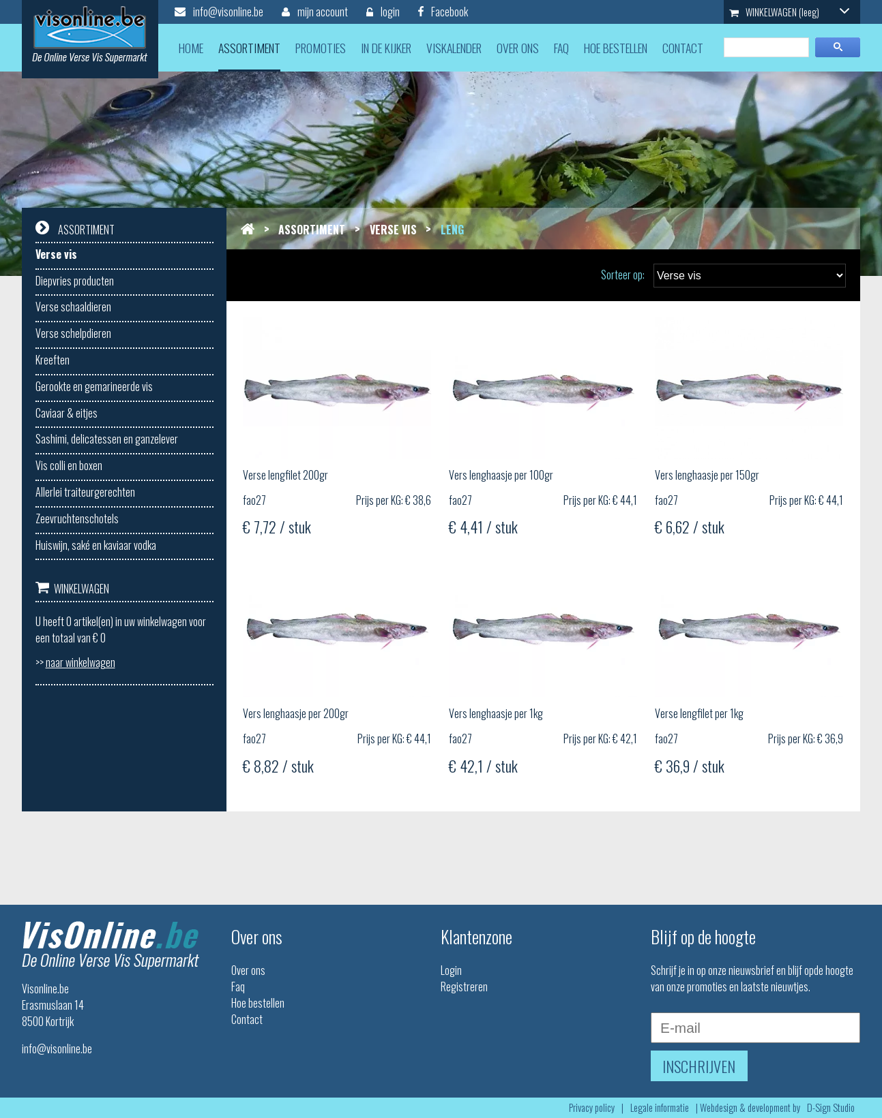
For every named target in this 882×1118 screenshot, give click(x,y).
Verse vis (56, 254)
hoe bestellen (615, 48)
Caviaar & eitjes (66, 413)
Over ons (248, 970)
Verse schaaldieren (73, 306)
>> (75, 662)
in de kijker (386, 48)
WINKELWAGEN (789, 12)
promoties (320, 48)
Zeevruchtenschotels (77, 518)
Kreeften (52, 360)
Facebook (443, 11)
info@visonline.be (219, 11)
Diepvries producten (74, 281)
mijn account (315, 11)
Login (451, 970)
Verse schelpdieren (73, 333)
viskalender (454, 48)
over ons (518, 48)
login (383, 11)
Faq (238, 986)
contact (682, 48)
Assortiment (311, 229)
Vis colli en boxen (68, 465)
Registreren (464, 986)
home (191, 48)
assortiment (249, 48)
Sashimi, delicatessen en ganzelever (106, 439)
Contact (247, 1019)
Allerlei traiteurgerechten (85, 492)
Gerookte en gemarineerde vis (94, 386)
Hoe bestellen (257, 1003)
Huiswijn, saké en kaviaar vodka (95, 545)
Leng (452, 229)
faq (561, 48)
